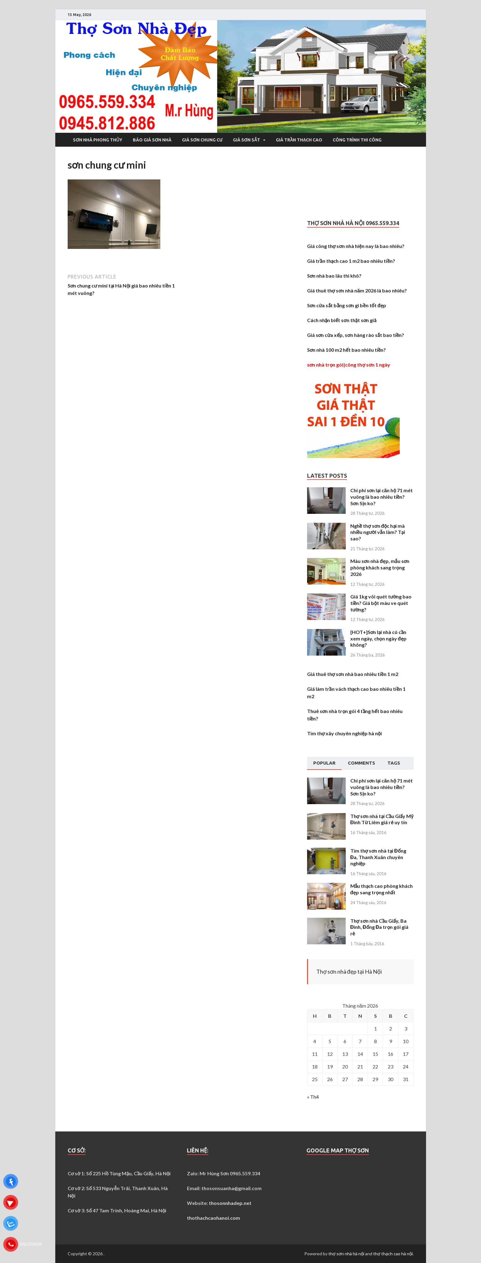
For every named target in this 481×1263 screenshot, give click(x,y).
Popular (324, 763)
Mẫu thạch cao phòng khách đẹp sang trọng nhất (381, 889)
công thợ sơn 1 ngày (367, 364)
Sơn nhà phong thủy (97, 139)
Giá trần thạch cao (299, 139)
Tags (393, 763)
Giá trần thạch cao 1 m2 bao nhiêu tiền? (351, 261)
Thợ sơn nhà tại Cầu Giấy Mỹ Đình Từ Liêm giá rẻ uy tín (382, 819)
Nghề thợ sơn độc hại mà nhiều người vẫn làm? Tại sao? (377, 532)
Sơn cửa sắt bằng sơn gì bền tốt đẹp (346, 305)
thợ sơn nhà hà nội (346, 1253)
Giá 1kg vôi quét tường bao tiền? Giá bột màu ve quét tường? (381, 603)
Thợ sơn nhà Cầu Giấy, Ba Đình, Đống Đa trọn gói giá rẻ (379, 927)
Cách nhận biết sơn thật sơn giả (342, 320)
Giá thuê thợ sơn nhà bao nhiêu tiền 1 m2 (352, 674)
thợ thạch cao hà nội (393, 1253)
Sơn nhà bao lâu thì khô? (334, 276)
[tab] (324, 763)
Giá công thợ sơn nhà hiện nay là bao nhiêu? (355, 246)
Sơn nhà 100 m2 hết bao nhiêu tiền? (346, 350)
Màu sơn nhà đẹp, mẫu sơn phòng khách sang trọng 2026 (380, 567)
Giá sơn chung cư (202, 139)
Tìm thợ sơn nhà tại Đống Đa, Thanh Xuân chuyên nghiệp (378, 857)
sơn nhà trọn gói (325, 364)
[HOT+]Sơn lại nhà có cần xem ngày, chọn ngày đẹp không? (378, 638)
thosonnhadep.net (230, 1203)
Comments (361, 763)
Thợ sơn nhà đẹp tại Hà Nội (349, 971)
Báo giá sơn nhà (152, 139)
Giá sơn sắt (246, 139)
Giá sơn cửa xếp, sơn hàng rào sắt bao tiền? (355, 335)
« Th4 (313, 1097)
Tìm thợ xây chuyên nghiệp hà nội (344, 733)
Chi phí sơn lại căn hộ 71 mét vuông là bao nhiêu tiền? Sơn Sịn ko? (381, 496)
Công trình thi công (357, 139)
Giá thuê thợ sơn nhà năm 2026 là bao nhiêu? (357, 290)
